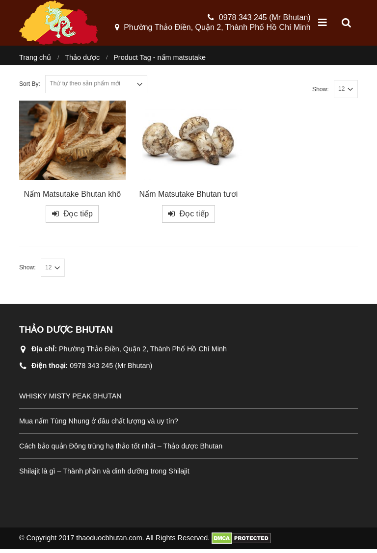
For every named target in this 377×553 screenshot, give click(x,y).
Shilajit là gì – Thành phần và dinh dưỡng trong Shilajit (104, 475)
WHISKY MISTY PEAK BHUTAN (70, 400)
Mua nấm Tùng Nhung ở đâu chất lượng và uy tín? (98, 425)
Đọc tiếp (78, 217)
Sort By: (29, 87)
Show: (320, 92)
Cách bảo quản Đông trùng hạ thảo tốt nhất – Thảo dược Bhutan (120, 450)
